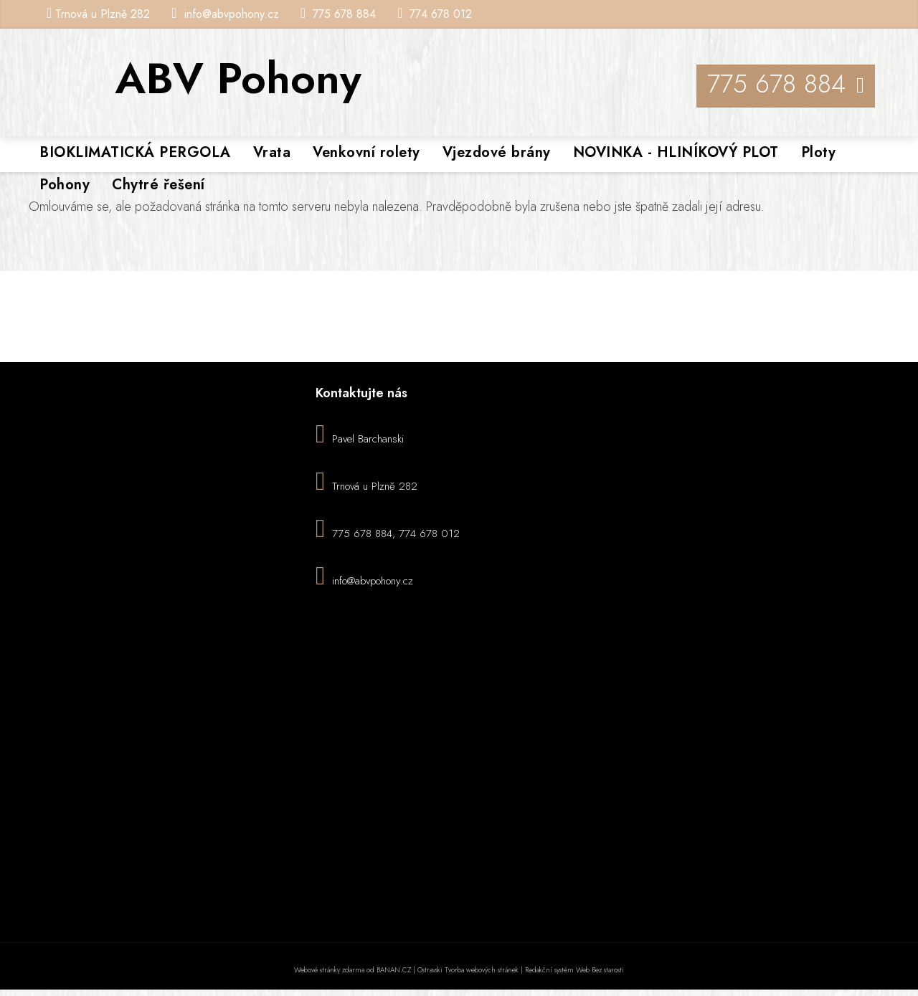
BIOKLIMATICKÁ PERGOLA (135, 152)
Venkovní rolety (366, 152)
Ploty (818, 152)
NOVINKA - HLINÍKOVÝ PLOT (676, 152)
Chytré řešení (158, 184)
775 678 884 (344, 14)
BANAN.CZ (394, 969)
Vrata (272, 152)
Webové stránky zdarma (329, 969)
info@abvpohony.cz (231, 14)
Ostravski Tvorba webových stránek (468, 969)
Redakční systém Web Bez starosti (574, 969)
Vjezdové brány (497, 152)
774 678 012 (441, 14)
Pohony (64, 184)
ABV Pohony (238, 78)
